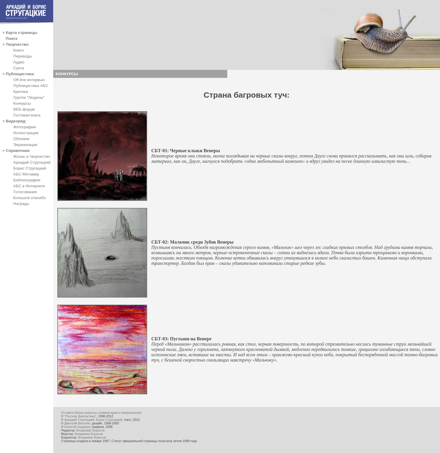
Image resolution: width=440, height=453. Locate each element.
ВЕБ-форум (24, 109)
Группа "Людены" (29, 97)
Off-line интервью (29, 80)
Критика (20, 91)
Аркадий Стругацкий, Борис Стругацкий (93, 419)
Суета (18, 68)
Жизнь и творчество (31, 156)
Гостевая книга (26, 115)
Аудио (19, 62)
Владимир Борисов (91, 430)
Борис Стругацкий (29, 168)
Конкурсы (22, 103)
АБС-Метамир (26, 174)
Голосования (25, 192)
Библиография (26, 180)
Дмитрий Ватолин (77, 423)
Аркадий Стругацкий (32, 162)
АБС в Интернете (29, 186)
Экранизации (25, 144)
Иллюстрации (25, 133)
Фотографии (24, 127)
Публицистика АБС (30, 85)
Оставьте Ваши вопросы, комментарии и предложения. (101, 412)
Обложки (21, 139)
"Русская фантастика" (80, 416)
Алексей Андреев (77, 427)
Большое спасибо (29, 198)
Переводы (22, 56)
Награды (21, 203)
